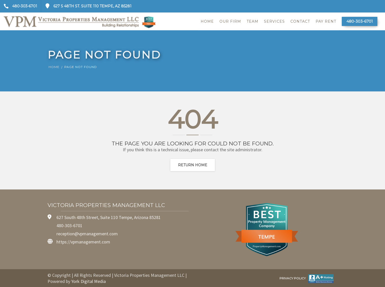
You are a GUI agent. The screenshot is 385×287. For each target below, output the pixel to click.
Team (252, 21)
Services (274, 21)
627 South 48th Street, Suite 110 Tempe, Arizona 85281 (108, 217)
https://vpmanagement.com (83, 242)
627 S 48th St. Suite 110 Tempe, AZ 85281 (86, 6)
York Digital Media (88, 281)
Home (207, 21)
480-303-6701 (18, 6)
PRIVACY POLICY (292, 278)
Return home (192, 165)
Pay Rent (326, 21)
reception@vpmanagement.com (87, 234)
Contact (300, 21)
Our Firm (230, 21)
